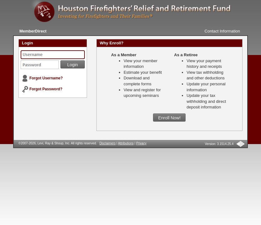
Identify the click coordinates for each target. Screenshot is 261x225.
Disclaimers (108, 143)
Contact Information (222, 31)
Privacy (141, 143)
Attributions (126, 143)
